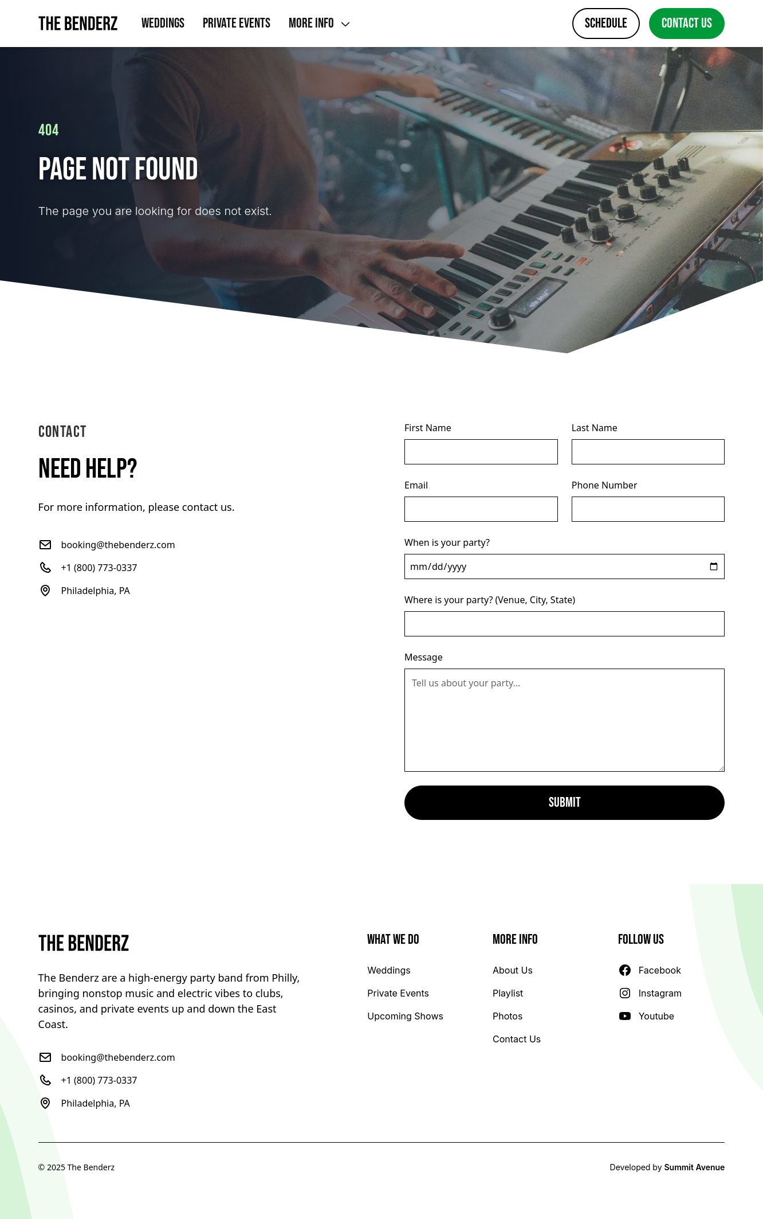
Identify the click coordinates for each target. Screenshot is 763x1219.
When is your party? (447, 542)
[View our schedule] (405, 1016)
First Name (427, 427)
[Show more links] (320, 23)
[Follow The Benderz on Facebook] (649, 970)
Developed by (667, 1167)
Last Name (595, 427)
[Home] (78, 23)
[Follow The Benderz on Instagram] (650, 993)
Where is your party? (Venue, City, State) (489, 599)
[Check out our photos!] (507, 1016)
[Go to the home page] (172, 943)
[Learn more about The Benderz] (513, 970)
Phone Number (605, 485)
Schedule (606, 23)
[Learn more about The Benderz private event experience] (398, 993)
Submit (565, 802)
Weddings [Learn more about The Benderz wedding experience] (162, 23)
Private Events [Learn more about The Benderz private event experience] (236, 23)
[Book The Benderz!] (517, 1039)
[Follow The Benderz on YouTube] (646, 1016)
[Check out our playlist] (508, 993)
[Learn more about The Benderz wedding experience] (388, 970)
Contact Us (687, 23)
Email (416, 485)
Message (423, 657)
